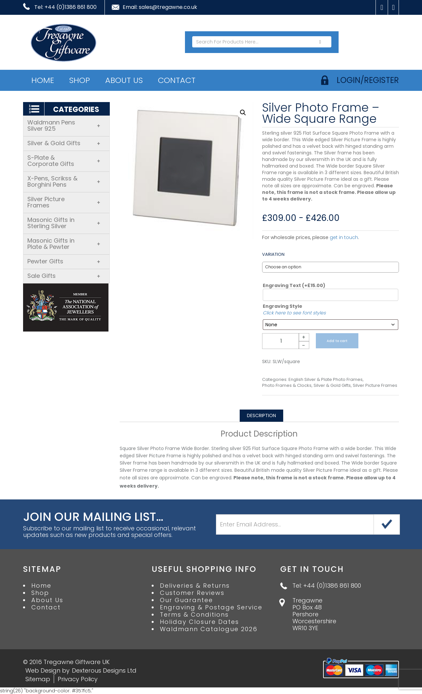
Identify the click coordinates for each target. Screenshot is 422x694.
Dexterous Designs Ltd (104, 670)
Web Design (42, 670)
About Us (124, 80)
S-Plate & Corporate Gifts (64, 160)
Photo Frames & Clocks (287, 385)
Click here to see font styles (294, 312)
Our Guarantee (186, 600)
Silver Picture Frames (64, 202)
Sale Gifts (64, 276)
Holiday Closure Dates (199, 622)
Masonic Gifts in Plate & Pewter (64, 243)
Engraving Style (282, 306)
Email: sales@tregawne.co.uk (160, 7)
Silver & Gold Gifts (64, 143)
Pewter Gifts (64, 261)
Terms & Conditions (194, 614)
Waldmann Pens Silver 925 (64, 125)
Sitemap (37, 679)
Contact (177, 80)
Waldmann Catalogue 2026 (208, 629)
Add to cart (337, 340)
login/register (368, 80)
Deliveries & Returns (195, 585)
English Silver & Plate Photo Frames (325, 380)
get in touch (344, 237)
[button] (243, 113)
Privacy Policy (78, 679)
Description (261, 415)
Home (42, 80)
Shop (79, 80)
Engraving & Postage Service (211, 607)
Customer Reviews (192, 593)
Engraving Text (294, 285)
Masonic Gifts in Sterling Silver (64, 223)
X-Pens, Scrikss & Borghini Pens (64, 181)
